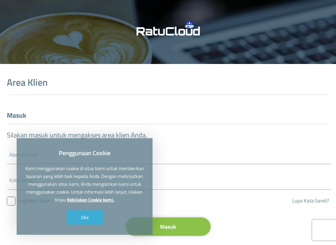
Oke (85, 217)
